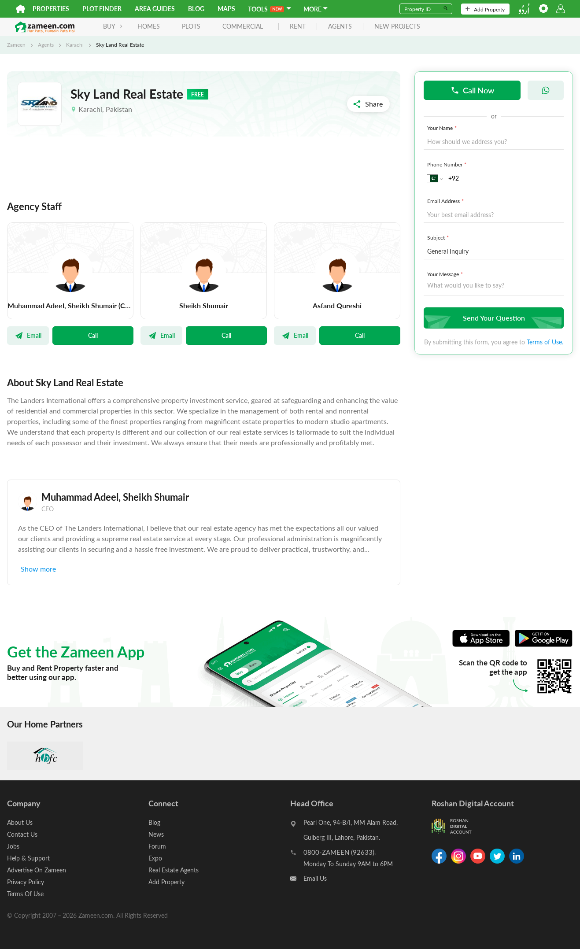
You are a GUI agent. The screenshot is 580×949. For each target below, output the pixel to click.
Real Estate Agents (173, 870)
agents (340, 26)
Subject (439, 237)
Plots (191, 26)
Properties (51, 8)
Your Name (442, 127)
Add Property (485, 9)
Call (93, 335)
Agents (46, 44)
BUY (113, 26)
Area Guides (155, 8)
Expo (155, 858)
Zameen (16, 44)
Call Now (472, 90)
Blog (196, 8)
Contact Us (22, 834)
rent (298, 26)
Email (28, 335)
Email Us (315, 878)
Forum (157, 846)
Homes (148, 26)
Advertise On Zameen (36, 870)
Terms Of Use (25, 894)
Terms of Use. (545, 342)
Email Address (446, 200)
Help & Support (28, 858)
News (156, 834)
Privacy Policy (25, 882)
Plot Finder (102, 8)
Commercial (242, 26)
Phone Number (447, 164)
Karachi (75, 44)
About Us (20, 822)
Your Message (446, 274)
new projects (397, 26)
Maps (226, 8)
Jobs (13, 846)
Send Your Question (493, 317)
